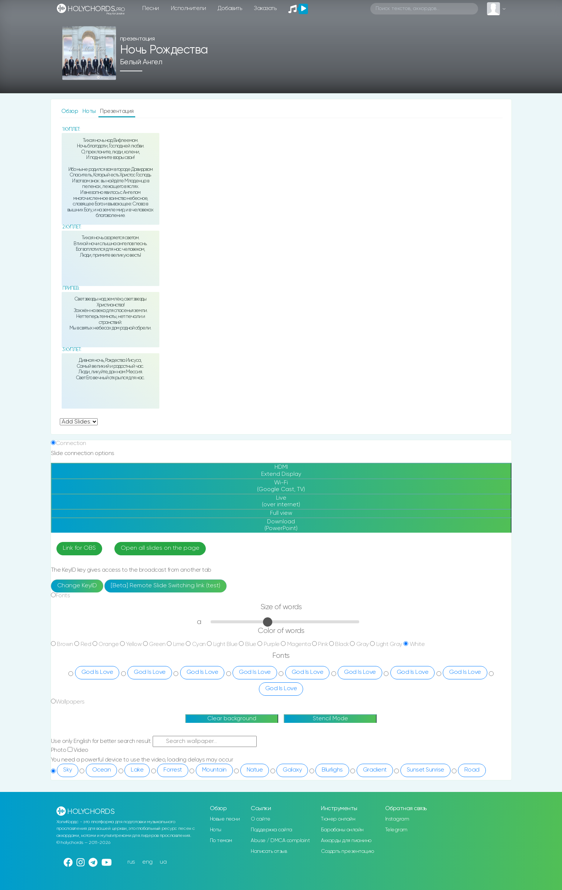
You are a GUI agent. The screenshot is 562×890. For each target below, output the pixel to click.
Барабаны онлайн (342, 829)
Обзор (70, 111)
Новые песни (225, 819)
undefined (79, 421)
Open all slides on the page (160, 548)
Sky (67, 770)
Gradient (375, 770)
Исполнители (188, 8)
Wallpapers (70, 702)
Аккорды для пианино (346, 840)
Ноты (89, 111)
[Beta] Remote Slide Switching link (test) (165, 586)
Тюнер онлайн (338, 819)
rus (131, 862)
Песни (150, 8)
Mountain (214, 770)
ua (163, 862)
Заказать (265, 8)
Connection (71, 443)
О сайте (260, 819)
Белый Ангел (141, 62)
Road (472, 770)
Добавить (230, 8)
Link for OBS (79, 548)
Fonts (63, 595)
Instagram (397, 819)
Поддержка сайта (271, 829)
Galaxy (292, 770)
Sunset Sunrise (425, 770)
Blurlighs (332, 770)
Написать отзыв (269, 851)
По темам (221, 840)
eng (147, 862)
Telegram (396, 829)
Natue (255, 770)
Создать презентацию (347, 851)
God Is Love (97, 672)
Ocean (101, 770)
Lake (137, 770)
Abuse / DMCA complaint (280, 840)
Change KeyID (77, 586)
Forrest (172, 770)
